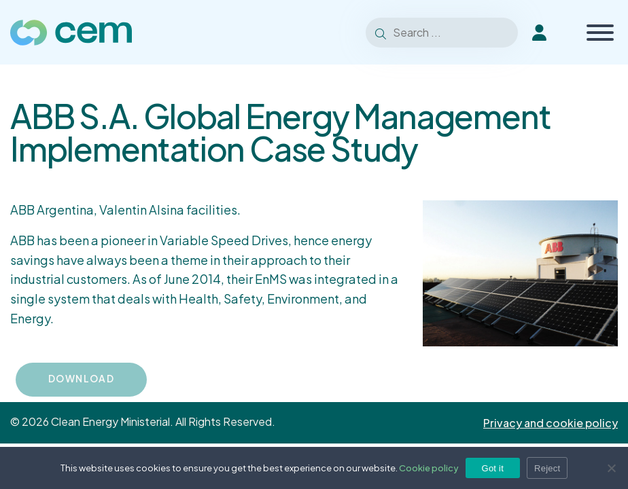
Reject (547, 468)
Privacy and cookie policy (550, 423)
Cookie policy (429, 468)
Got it (493, 468)
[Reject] (611, 468)
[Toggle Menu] (600, 32)
